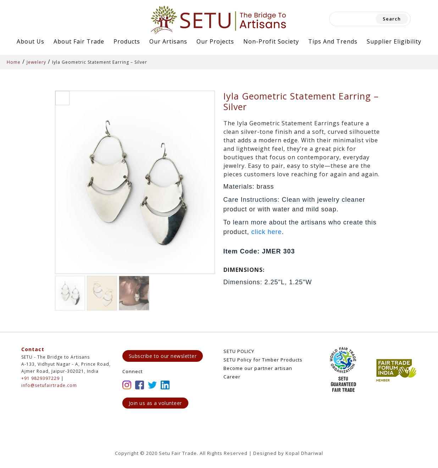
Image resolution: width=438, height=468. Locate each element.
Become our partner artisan (257, 368)
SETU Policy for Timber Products (263, 359)
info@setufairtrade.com (49, 385)
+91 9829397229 (40, 378)
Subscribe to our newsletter (163, 356)
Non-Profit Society (271, 41)
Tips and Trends (332, 41)
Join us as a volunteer (155, 403)
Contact (32, 349)
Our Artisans (168, 41)
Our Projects (215, 41)
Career (231, 376)
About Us (30, 41)
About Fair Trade (79, 41)
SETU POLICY (238, 351)
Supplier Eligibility (394, 41)
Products (126, 41)
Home (14, 62)
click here (266, 231)
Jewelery (36, 62)
